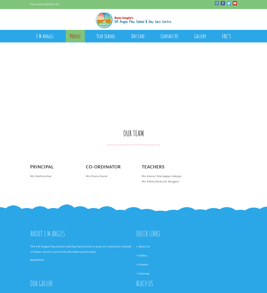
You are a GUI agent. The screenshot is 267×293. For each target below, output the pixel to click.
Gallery (142, 255)
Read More (37, 260)
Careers (143, 264)
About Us (144, 246)
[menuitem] (49, 36)
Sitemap (143, 273)
